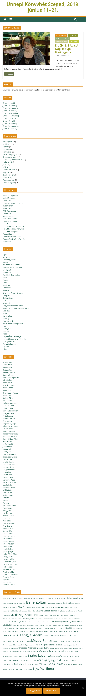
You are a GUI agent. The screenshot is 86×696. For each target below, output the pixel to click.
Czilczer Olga (8, 408)
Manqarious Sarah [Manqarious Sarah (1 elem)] (13, 641)
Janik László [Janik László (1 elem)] (65, 625)
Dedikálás (6, 144)
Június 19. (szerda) (62, 38)
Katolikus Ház (8, 213)
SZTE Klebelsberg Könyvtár (13, 229)
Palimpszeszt (8, 321)
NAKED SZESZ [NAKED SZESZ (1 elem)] (57, 645)
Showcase (7, 177)
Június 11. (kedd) (9, 103)
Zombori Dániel (9, 585)
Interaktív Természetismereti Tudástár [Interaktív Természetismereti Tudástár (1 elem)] (32, 625)
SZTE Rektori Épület (10, 231)
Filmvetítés (7, 152)
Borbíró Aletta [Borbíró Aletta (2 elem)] (55, 607)
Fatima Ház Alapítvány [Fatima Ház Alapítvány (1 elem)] (60, 619)
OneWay (6, 318)
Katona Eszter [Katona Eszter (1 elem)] (43, 628)
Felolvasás (7, 149)
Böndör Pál (7, 395)
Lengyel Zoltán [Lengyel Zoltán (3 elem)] (11, 635)
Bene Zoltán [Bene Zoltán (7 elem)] (36, 602)
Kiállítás (6, 167)
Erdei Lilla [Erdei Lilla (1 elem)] (14, 619)
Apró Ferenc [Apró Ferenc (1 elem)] (52, 598)
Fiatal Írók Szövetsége (11, 275)
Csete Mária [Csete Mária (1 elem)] (69, 611)
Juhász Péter (7, 446)
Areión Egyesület (9, 259)
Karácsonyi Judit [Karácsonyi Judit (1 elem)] (33, 628)
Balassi (5, 262)
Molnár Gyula (8, 495)
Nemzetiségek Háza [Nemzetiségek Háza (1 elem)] (68, 645)
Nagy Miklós (7, 498)
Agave (5, 254)
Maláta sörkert (8, 216)
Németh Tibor (8, 500)
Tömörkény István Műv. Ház (14, 239)
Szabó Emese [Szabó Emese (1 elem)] (23, 656)
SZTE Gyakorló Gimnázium (13, 226)
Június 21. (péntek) (10, 128)
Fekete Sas (72, 35)
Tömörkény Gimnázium (12, 236)
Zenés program (9, 182)
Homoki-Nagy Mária (11, 439)
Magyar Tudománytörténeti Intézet (16, 308)
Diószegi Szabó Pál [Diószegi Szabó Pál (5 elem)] (25, 615)
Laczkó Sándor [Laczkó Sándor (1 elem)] (63, 631)
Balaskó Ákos (8, 367)
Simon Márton (8, 544)
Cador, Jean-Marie (10, 403)
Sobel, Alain (7, 546)
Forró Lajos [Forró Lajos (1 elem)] (71, 619)
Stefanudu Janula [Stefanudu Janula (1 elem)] (72, 651)
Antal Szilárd (7, 365)
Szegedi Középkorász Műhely (14, 339)
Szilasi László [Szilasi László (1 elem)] (23, 660)
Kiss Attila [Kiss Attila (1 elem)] (62, 628)
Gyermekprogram (9, 157)
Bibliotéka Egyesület (10, 195)
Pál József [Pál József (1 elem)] (12, 651)
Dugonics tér (8, 206)
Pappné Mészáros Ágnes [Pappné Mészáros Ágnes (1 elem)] (57, 648)
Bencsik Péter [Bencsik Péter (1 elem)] (21, 603)
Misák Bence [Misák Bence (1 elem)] (77, 641)
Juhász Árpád (8, 444)
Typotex (6, 346)
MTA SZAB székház (10, 218)
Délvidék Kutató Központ (12, 267)
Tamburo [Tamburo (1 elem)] (67, 660)
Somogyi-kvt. (8, 329)
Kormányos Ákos (9, 454)
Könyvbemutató (61, 42)
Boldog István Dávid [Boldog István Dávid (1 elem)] (42, 607)
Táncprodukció (8, 180)
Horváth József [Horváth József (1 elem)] (48, 622)
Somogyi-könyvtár (10, 221)
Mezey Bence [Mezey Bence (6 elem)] (41, 640)
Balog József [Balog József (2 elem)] (72, 598)
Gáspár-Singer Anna (10, 426)
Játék (4, 164)
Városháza (73, 42)
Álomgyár (6, 257)
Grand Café (7, 208)
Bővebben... (52, 690)
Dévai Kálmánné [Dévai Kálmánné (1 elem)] (54, 615)
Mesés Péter (8, 485)
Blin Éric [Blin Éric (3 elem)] (22, 607)
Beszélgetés (7, 141)
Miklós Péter (7, 490)
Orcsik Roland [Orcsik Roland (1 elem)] (13, 648)
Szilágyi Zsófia (8, 559)
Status (5, 334)
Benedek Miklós (9, 385)
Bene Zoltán (7, 382)
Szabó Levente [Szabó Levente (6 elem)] (39, 655)
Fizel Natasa (7, 421)
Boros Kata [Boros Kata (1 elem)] (65, 607)
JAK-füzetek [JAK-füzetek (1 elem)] (48, 625)
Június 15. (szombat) (11, 113)
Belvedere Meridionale (11, 265)
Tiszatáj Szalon (9, 234)
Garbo (5, 282)
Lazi (4, 300)
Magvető (6, 303)
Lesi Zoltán (7, 472)
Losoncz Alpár (8, 477)
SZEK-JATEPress (9, 341)
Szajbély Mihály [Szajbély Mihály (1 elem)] (69, 656)
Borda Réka (7, 400)
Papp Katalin (7, 508)
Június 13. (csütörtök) (11, 108)
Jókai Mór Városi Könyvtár (13, 293)
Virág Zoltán (7, 582)
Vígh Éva (6, 579)
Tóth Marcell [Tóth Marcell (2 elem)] (19, 664)
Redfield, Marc (8, 528)
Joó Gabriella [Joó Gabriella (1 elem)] (74, 625)
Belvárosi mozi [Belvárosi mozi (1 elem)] (11, 603)
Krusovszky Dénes (10, 457)
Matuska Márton (9, 482)
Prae (4, 326)
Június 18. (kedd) (9, 121)
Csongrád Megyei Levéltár (13, 203)
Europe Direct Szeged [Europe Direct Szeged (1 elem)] (25, 619)
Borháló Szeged (9, 198)
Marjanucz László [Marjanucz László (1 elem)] (25, 641)
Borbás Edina (8, 398)
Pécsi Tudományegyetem (13, 323)
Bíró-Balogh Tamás (10, 393)
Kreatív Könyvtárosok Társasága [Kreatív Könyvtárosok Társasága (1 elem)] (38, 631)
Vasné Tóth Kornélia (11, 574)
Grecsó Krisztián (9, 431)
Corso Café (7, 201)
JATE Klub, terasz (9, 211)
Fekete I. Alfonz (9, 418)
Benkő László (8, 388)
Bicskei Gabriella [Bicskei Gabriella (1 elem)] (11, 607)
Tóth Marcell (8, 567)
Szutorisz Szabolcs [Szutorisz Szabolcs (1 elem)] (33, 660)
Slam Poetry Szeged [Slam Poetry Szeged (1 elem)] (33, 651)
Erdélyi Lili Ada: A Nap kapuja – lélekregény (66, 48)
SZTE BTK (7, 224)
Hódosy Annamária (10, 434)
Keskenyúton (8, 298)
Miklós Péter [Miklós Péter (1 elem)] (57, 641)
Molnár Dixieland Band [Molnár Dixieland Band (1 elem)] (10, 645)
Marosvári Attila (9, 480)
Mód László (7, 492)
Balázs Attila (7, 370)
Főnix (5, 277)
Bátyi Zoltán (7, 380)
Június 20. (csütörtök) (11, 126)
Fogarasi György (9, 423)
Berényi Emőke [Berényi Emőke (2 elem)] (70, 603)
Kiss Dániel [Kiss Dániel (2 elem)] (70, 628)
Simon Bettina (8, 541)
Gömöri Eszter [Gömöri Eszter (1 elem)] (26, 622)
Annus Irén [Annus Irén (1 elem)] (43, 598)
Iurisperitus (7, 288)
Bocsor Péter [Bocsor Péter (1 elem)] (31, 607)
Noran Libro (7, 316)
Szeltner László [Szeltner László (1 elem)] (13, 660)
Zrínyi (5, 349)
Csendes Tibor (8, 406)
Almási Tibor (7, 362)
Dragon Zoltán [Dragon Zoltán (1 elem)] (43, 615)
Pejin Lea (6, 518)
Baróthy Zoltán (9, 375)
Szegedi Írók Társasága (12, 336)
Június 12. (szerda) (10, 105)
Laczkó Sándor (8, 462)
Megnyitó (6, 172)
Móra (5, 313)
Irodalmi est (7, 162)
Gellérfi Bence (8, 429)
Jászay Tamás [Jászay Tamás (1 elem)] (24, 628)
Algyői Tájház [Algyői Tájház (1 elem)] (6, 598)
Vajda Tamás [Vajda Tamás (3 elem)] (56, 664)
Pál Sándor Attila (9, 505)
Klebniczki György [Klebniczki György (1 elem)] (13, 631)
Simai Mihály (7, 539)
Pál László (7, 503)
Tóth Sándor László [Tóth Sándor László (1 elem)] (32, 664)
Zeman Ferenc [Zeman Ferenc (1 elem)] (27, 669)
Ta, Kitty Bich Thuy (10, 564)
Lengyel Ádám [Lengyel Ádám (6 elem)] (31, 635)
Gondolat (6, 285)
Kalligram (6, 295)
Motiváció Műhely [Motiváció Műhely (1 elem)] (34, 645)
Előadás (6, 147)
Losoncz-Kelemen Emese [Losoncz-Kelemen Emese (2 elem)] (54, 635)
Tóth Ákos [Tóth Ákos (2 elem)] (43, 664)
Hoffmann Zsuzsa (10, 436)
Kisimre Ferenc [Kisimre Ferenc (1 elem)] (53, 628)
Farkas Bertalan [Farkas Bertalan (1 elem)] (48, 619)
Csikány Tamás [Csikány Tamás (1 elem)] (77, 611)
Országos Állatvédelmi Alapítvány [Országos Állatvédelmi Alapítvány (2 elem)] (33, 648)
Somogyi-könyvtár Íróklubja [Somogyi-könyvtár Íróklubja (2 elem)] (53, 651)
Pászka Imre (7, 513)
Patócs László (8, 516)
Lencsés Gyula (8, 467)
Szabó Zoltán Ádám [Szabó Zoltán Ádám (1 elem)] (57, 656)
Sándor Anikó (8, 533)
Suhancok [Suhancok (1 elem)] (6, 656)
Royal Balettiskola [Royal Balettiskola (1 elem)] (20, 651)
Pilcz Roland (7, 526)
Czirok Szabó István (10, 411)
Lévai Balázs (7, 475)
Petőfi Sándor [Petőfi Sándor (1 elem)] (69, 648)
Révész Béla (7, 531)
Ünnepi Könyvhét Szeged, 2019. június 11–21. (43, 7)
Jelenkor (6, 290)
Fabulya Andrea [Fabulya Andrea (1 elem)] (37, 619)
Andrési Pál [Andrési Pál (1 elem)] (36, 598)
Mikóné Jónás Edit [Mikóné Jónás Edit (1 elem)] (66, 641)
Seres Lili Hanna (9, 536)
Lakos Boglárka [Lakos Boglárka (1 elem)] (73, 631)
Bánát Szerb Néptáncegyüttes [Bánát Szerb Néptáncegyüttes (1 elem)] (21, 611)
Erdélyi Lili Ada (61, 35)
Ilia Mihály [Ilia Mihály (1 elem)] (16, 625)
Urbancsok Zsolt (9, 569)
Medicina (6, 311)
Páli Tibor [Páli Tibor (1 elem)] (5, 651)
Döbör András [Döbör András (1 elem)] (64, 615)
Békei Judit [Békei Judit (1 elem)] (35, 611)
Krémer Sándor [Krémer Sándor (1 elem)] (53, 631)
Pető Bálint (7, 521)
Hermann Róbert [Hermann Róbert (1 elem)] (37, 622)
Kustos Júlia (7, 459)
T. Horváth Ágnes (9, 562)
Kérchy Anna (7, 452)
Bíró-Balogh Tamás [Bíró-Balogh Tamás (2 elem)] (48, 610)
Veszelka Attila (8, 577)
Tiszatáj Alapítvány (10, 344)
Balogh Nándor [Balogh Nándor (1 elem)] (61, 598)
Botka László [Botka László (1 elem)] (73, 607)
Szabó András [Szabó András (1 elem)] (13, 656)
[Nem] (83, 688)
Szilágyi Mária (8, 556)
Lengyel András (9, 469)
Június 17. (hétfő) (9, 118)
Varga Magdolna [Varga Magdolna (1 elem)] (69, 664)
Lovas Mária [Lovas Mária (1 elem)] (70, 636)
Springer (6, 331)
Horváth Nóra (8, 441)
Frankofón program (10, 154)
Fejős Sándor (8, 416)
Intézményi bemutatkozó (12, 159)
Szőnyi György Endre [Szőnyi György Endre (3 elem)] (51, 660)
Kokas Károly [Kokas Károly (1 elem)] (24, 631)
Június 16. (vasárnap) (11, 116)
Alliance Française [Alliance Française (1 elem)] (17, 598)
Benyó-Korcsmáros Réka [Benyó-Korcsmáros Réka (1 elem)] (54, 603)
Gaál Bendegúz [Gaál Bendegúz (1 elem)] (17, 622)
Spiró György (8, 551)
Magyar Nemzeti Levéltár (13, 306)
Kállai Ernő (7, 449)
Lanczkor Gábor (9, 464)
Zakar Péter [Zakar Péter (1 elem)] (18, 669)
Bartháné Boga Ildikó (11, 377)
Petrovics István (9, 523)
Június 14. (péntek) (10, 111)
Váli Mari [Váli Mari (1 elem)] (5, 669)
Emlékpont (7, 270)
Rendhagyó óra (9, 175)
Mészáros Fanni (9, 487)
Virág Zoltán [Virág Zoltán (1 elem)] (78, 664)
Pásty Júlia (7, 510)
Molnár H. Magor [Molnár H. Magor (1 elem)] (23, 645)
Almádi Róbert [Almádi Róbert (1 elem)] (27, 598)
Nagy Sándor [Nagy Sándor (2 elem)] (47, 644)
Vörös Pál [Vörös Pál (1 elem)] (11, 669)
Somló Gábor (8, 549)
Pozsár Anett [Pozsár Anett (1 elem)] (78, 648)
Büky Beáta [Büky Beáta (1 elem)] (61, 611)
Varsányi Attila (8, 572)
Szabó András (64, 56)
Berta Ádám (7, 390)
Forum (5, 280)
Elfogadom (34, 690)
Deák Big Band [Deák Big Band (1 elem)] (7, 615)
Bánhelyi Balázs (9, 372)
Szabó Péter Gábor (10, 554)
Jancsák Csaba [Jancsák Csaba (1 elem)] (57, 625)
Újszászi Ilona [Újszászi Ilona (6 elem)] (43, 668)
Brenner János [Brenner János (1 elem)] (7, 611)
